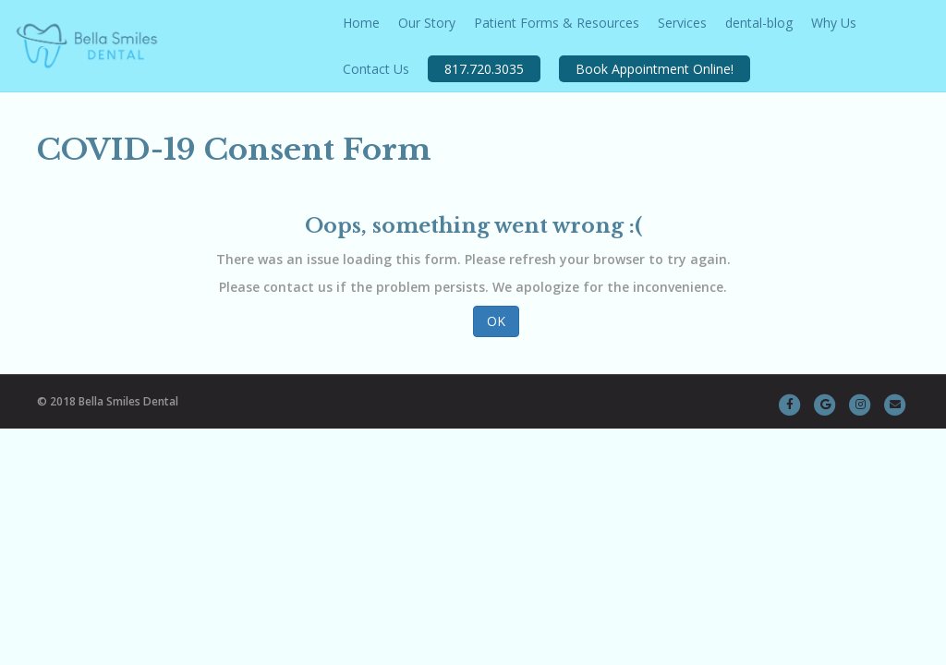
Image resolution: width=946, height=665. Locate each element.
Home (361, 22)
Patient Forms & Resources (556, 22)
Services (682, 22)
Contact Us (376, 69)
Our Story (426, 22)
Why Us (833, 22)
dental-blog (759, 22)
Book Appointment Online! (655, 69)
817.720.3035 (484, 69)
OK (496, 321)
